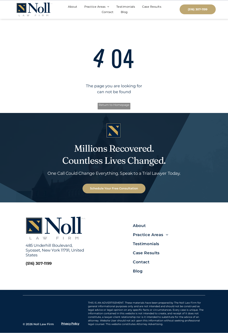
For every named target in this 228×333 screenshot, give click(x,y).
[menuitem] (72, 6)
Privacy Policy (70, 324)
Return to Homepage (114, 105)
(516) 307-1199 (39, 263)
